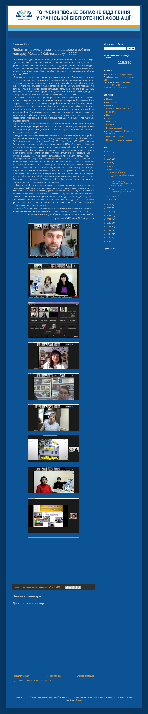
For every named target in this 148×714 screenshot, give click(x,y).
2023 (109, 162)
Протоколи (111, 122)
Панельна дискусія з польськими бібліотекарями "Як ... (122, 175)
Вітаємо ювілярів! (114, 128)
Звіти (108, 118)
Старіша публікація (85, 676)
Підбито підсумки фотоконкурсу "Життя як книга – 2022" (120, 183)
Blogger (78, 700)
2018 (109, 216)
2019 (109, 212)
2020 (109, 208)
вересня (113, 196)
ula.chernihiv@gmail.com (121, 74)
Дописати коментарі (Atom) (39, 680)
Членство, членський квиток (118, 109)
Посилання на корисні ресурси (119, 140)
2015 (109, 227)
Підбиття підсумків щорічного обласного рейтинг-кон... (121, 190)
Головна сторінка (53, 676)
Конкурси (110, 125)
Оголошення (111, 102)
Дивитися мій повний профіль (117, 88)
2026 (109, 151)
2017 (109, 219)
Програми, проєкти (114, 137)
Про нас (109, 106)
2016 (109, 223)
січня (111, 200)
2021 (109, 204)
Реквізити (110, 112)
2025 (109, 155)
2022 (109, 166)
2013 (109, 234)
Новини (109, 99)
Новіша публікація (21, 676)
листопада (114, 169)
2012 (109, 238)
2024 (109, 159)
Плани (109, 115)
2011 (109, 241)
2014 (109, 230)
